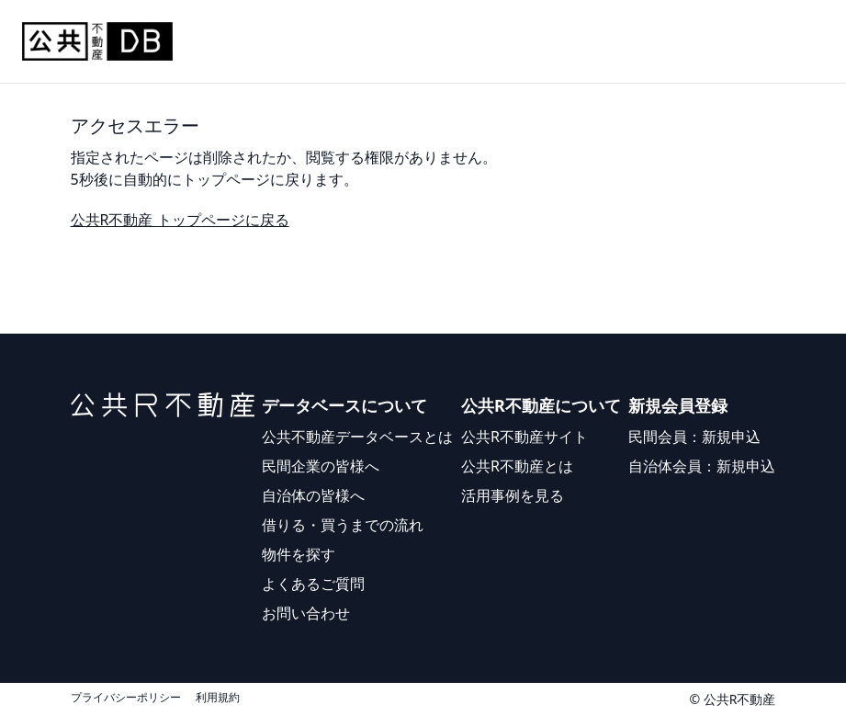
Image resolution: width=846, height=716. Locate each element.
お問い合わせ (306, 613)
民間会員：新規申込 (694, 436)
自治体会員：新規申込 (701, 466)
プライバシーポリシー (126, 697)
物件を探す (298, 554)
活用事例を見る (512, 495)
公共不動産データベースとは (357, 436)
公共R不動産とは (517, 466)
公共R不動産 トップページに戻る (180, 220)
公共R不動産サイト (524, 436)
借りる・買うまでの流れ (342, 525)
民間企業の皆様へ (320, 466)
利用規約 (218, 697)
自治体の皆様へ (313, 495)
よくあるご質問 (313, 584)
